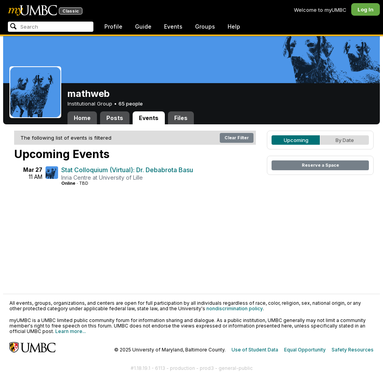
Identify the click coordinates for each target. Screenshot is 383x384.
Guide (143, 26)
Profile (113, 26)
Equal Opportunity (305, 350)
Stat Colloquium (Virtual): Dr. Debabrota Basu (127, 170)
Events (173, 26)
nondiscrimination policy (234, 308)
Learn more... (70, 331)
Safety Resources (353, 350)
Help (234, 26)
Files (181, 118)
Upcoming (296, 140)
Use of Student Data (255, 350)
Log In (365, 9)
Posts (114, 118)
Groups (205, 26)
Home (82, 118)
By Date (345, 140)
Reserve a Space (320, 165)
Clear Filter (236, 137)
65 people (131, 103)
